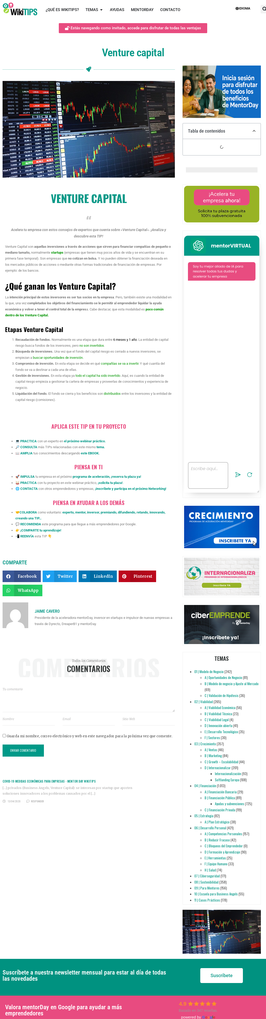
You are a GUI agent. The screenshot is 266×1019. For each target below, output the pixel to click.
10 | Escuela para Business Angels (216, 893)
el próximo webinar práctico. (85, 441)
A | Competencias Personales (223, 833)
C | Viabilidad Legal (217, 719)
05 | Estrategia (203, 815)
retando (142, 512)
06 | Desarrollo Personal (210, 827)
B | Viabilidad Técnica (218, 713)
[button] (22, 576)
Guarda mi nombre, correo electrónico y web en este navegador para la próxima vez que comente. (89, 736)
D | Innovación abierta (218, 725)
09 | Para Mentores (207, 888)
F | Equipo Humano (216, 863)
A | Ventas (211, 749)
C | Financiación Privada (220, 809)
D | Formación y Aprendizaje (222, 852)
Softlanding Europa (227, 779)
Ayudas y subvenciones (229, 803)
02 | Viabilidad (203, 701)
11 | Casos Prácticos (207, 900)
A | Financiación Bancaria (221, 791)
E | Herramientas (215, 857)
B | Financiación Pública (220, 797)
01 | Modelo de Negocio (209, 671)
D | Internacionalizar (218, 767)
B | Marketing (213, 755)
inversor (92, 512)
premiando (108, 512)
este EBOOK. (90, 453)
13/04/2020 (14, 801)
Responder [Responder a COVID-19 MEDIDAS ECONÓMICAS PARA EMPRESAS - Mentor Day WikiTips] (37, 801)
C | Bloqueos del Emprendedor (224, 845)
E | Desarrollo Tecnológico (221, 731)
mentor (80, 512)
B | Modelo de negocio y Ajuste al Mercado (232, 683)
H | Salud (210, 870)
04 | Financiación (205, 785)
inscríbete (103, 489)
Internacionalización (228, 773)
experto (68, 512)
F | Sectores (212, 737)
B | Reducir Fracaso (217, 839)
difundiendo (126, 512)
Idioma (242, 8)
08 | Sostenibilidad (206, 882)
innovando (157, 512)
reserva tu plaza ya (126, 477)
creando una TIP (27, 518)
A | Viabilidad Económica (220, 707)
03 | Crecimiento (205, 743)
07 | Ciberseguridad (207, 875)
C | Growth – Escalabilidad (221, 761)
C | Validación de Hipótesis (222, 695)
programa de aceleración (91, 477)
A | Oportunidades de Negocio (223, 677)
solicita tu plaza (110, 483)
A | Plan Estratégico (217, 821)
